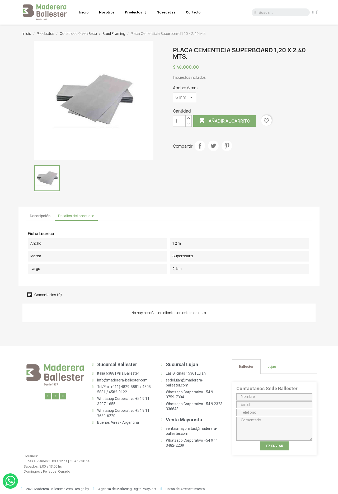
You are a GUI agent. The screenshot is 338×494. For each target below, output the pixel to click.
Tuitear (213, 146)
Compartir (200, 146)
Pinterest (227, 146)
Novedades (166, 12)
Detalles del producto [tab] (76, 215)
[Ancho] (184, 97)
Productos (135, 12)
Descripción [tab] (40, 215)
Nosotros (106, 12)
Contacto (193, 12)
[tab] (246, 366)
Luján (271, 367)
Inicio (83, 12)
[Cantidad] (179, 121)
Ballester (246, 367)
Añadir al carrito (224, 120)
